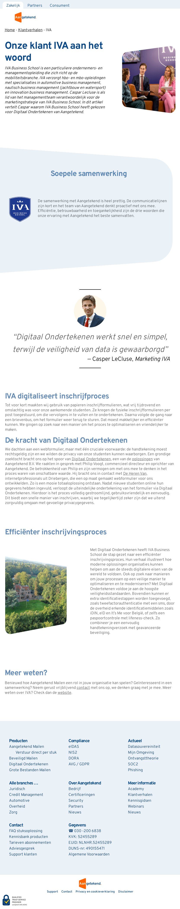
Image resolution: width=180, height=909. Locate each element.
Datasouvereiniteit (144, 746)
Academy (136, 789)
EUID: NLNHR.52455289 (90, 842)
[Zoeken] (175, 4)
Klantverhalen (30, 30)
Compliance (78, 741)
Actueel (135, 741)
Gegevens (77, 825)
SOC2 (133, 764)
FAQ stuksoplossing (25, 831)
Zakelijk (13, 5)
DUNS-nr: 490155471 (86, 848)
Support (52, 892)
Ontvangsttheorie (143, 758)
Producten (18, 741)
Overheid (17, 806)
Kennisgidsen (139, 800)
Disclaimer (125, 892)
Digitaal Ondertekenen (28, 764)
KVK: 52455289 (82, 836)
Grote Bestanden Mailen (30, 770)
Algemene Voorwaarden (89, 854)
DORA (73, 758)
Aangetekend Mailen (26, 746)
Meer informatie (142, 783)
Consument (60, 5)
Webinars (136, 806)
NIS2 (72, 752)
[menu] (173, 17)
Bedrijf (74, 789)
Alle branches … (23, 783)
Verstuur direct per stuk (36, 752)
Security (75, 800)
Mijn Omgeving (141, 752)
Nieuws (74, 812)
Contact (16, 825)
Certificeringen (81, 794)
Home (10, 30)
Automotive (19, 800)
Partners (34, 5)
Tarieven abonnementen (30, 842)
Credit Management (26, 794)
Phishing (135, 770)
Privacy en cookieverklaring (95, 892)
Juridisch (17, 789)
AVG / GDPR (78, 764)
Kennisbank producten (28, 836)
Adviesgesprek (22, 848)
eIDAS (73, 746)
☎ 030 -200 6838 (84, 831)
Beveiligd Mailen (23, 758)
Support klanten (23, 854)
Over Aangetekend (84, 783)
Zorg (13, 812)
